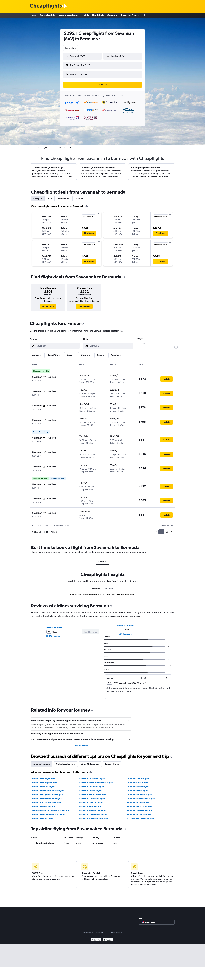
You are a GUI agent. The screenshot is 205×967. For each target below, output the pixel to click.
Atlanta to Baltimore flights (139, 792)
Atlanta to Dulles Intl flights (91, 784)
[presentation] (100, 39)
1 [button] (161, 529)
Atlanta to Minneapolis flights (92, 808)
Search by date (47, 15)
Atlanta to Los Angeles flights (45, 780)
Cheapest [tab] (37, 196)
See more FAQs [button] (81, 743)
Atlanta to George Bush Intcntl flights (48, 812)
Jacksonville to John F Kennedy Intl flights (50, 808)
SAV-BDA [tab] (102, 559)
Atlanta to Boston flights (138, 784)
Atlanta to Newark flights (43, 784)
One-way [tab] (79, 196)
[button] (81, 65)
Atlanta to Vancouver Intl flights (93, 816)
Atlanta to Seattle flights (138, 776)
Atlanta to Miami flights (137, 788)
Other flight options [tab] (90, 762)
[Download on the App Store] (108, 938)
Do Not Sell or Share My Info (93, 930)
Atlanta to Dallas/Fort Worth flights (48, 788)
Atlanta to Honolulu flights (139, 812)
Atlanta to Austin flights (90, 804)
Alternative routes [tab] (41, 762)
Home (33, 15)
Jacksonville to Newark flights (140, 816)
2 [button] (167, 529)
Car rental (112, 15)
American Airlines (54, 625)
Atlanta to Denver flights (90, 788)
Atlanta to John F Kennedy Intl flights (96, 780)
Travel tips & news (130, 15)
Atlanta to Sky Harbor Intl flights (46, 800)
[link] (48, 304)
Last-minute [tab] (63, 196)
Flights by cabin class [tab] (65, 762)
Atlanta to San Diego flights (139, 808)
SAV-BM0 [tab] (96, 586)
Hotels (85, 15)
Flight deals (98, 15)
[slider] (176, 344)
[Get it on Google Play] (96, 938)
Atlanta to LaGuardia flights (92, 776)
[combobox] (70, 48)
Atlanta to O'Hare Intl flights (92, 796)
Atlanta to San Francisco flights (93, 792)
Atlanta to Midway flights (43, 804)
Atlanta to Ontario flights (43, 816)
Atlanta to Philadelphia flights (93, 812)
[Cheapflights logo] (46, 6)
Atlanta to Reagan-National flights (47, 792)
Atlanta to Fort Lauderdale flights (47, 796)
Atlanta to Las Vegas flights (44, 776)
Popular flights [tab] (112, 762)
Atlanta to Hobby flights (138, 800)
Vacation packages (68, 15)
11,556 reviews (53, 634)
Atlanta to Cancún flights (138, 780)
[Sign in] (144, 15)
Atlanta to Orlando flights (91, 800)
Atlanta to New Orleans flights (141, 796)
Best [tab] (50, 196)
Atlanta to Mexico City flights (140, 804)
